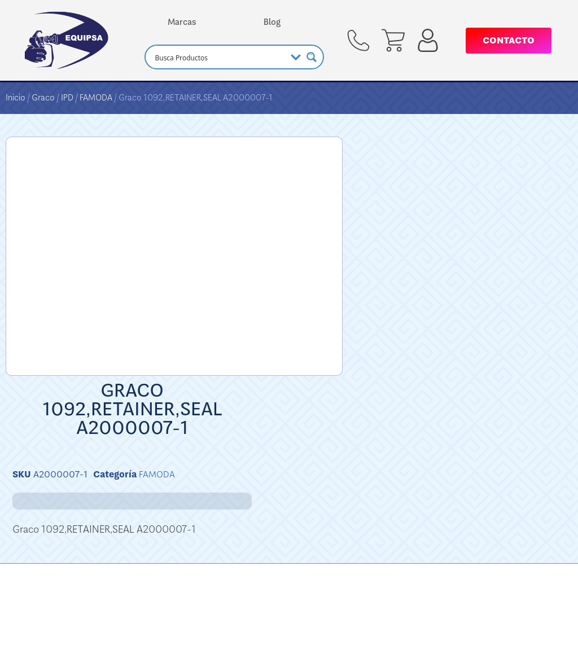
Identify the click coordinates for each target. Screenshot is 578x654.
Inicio (15, 97)
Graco (43, 97)
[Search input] (219, 57)
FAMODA (96, 97)
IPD (67, 97)
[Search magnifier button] (311, 57)
